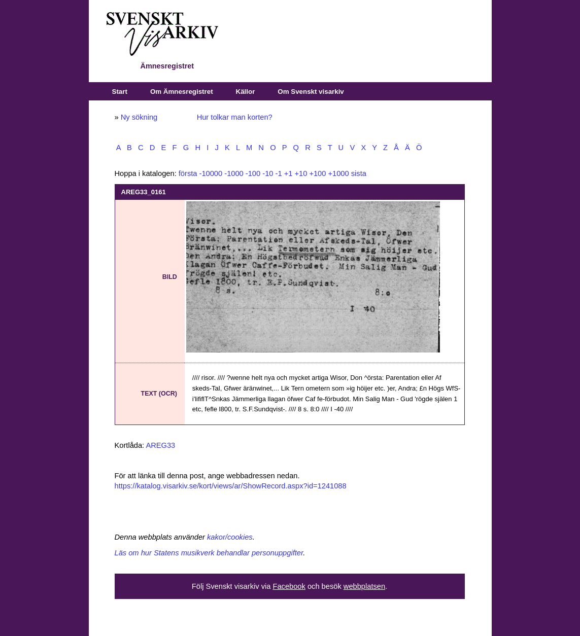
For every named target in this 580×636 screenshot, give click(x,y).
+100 (317, 173)
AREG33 (160, 445)
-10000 (211, 173)
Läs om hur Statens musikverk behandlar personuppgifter (209, 553)
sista (358, 173)
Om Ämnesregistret (181, 91)
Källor (245, 91)
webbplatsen (364, 586)
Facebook (288, 586)
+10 (300, 173)
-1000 (234, 173)
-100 (253, 173)
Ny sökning (139, 117)
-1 (279, 173)
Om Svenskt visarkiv (311, 91)
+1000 (338, 173)
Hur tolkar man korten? (234, 117)
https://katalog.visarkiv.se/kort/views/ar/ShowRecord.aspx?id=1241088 (231, 486)
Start (119, 91)
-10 (267, 173)
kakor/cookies (230, 537)
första (188, 173)
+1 (288, 173)
